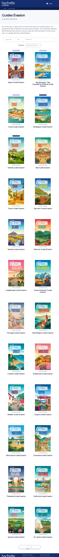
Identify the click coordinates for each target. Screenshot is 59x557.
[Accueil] (8, 3)
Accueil (4, 8)
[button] (9, 39)
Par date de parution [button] (31, 45)
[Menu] (51, 4)
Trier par (21, 45)
